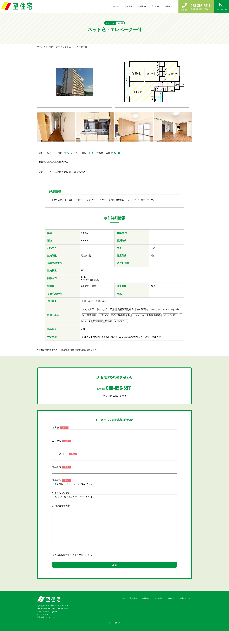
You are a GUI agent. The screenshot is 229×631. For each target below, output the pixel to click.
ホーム (116, 6)
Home (122, 598)
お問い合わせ (185, 598)
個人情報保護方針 (61, 555)
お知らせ (169, 6)
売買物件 (142, 6)
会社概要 (155, 6)
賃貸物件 (128, 6)
